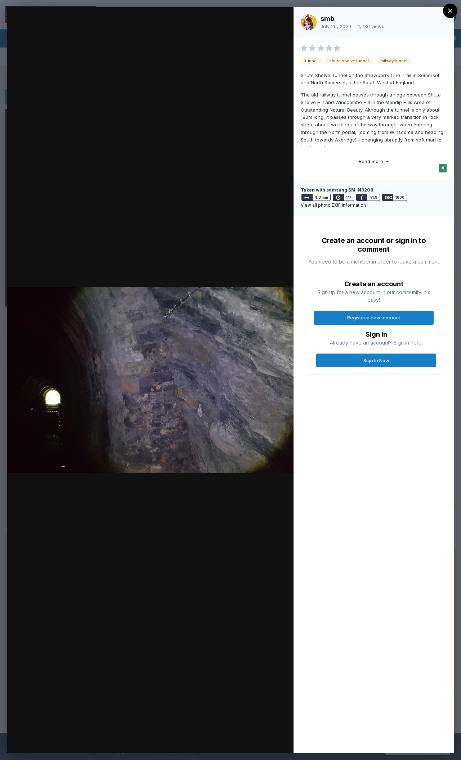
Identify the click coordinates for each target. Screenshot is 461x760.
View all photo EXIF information (333, 205)
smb (327, 18)
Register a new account (373, 317)
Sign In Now (376, 360)
